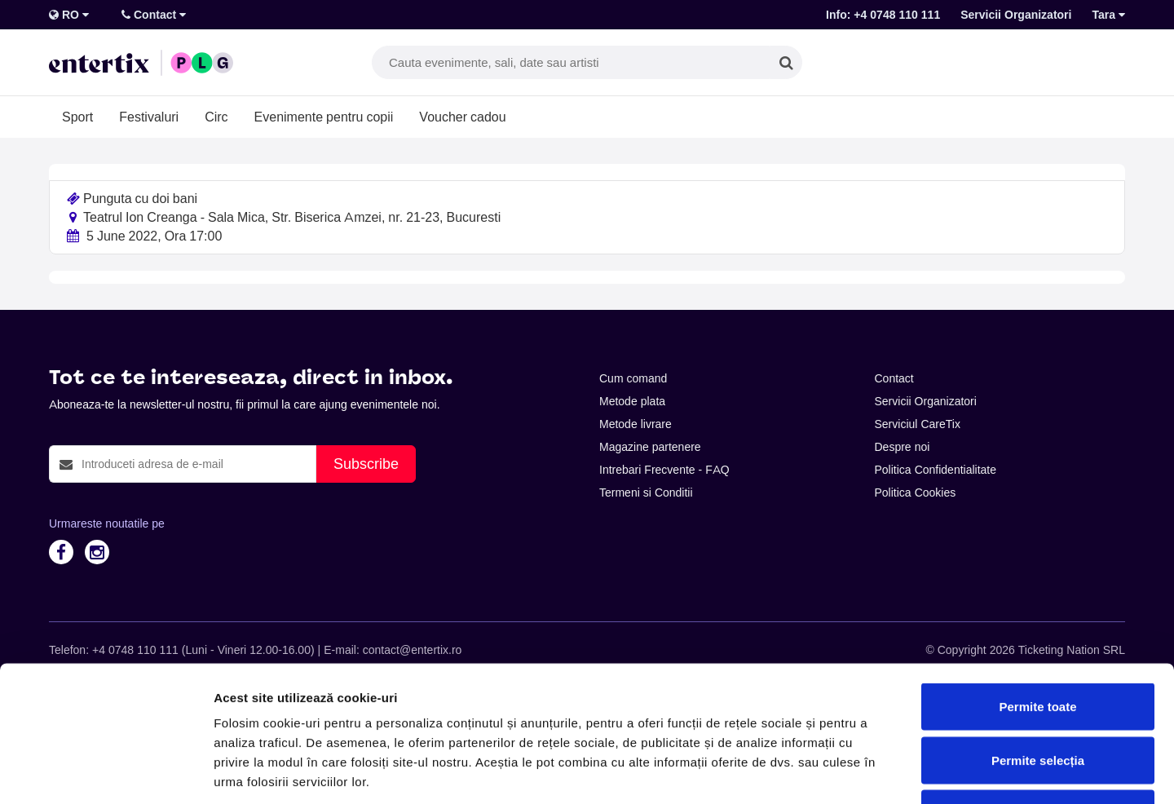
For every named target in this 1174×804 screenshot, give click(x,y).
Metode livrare (635, 424)
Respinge (1038, 697)
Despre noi (902, 447)
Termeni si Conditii (646, 492)
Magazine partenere (650, 447)
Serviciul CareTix (917, 424)
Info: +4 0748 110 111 (883, 14)
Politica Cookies (915, 492)
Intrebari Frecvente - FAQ (664, 469)
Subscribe (366, 463)
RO (69, 14)
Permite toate (1037, 590)
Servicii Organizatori (1015, 14)
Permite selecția (1037, 644)
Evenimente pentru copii (324, 116)
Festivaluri (149, 116)
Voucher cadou (462, 116)
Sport (77, 116)
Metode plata (632, 401)
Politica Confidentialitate (936, 469)
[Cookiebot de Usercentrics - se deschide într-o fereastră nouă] (105, 772)
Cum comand (633, 378)
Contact (153, 14)
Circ (216, 116)
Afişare (815, 772)
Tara (1108, 14)
